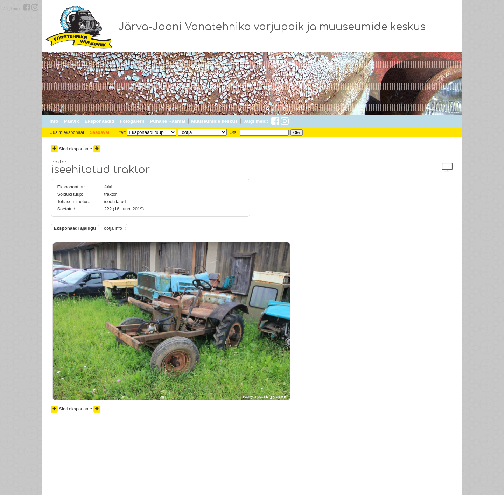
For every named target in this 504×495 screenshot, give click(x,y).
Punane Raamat (168, 121)
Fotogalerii (132, 121)
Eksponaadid (99, 121)
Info (54, 121)
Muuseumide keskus (214, 121)
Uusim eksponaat (67, 132)
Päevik (71, 121)
